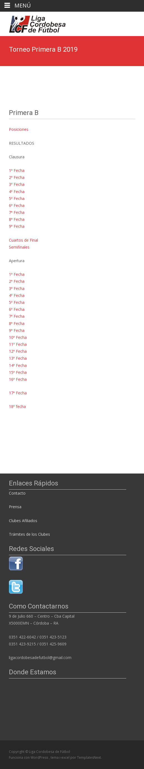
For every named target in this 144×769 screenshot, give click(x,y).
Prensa (15, 506)
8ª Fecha (16, 219)
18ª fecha (17, 406)
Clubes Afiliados (23, 520)
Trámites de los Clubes (29, 534)
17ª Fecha (18, 392)
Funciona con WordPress (29, 757)
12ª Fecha (18, 351)
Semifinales (19, 247)
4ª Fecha (16, 191)
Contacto (18, 493)
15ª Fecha (18, 372)
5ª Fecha (16, 198)
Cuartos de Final (23, 240)
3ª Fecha (16, 184)
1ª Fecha (16, 170)
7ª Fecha (16, 212)
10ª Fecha (18, 337)
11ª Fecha (18, 344)
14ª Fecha (18, 365)
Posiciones (18, 129)
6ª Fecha (16, 205)
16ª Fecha (18, 379)
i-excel (64, 757)
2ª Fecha (16, 177)
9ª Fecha (16, 226)
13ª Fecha (18, 358)
